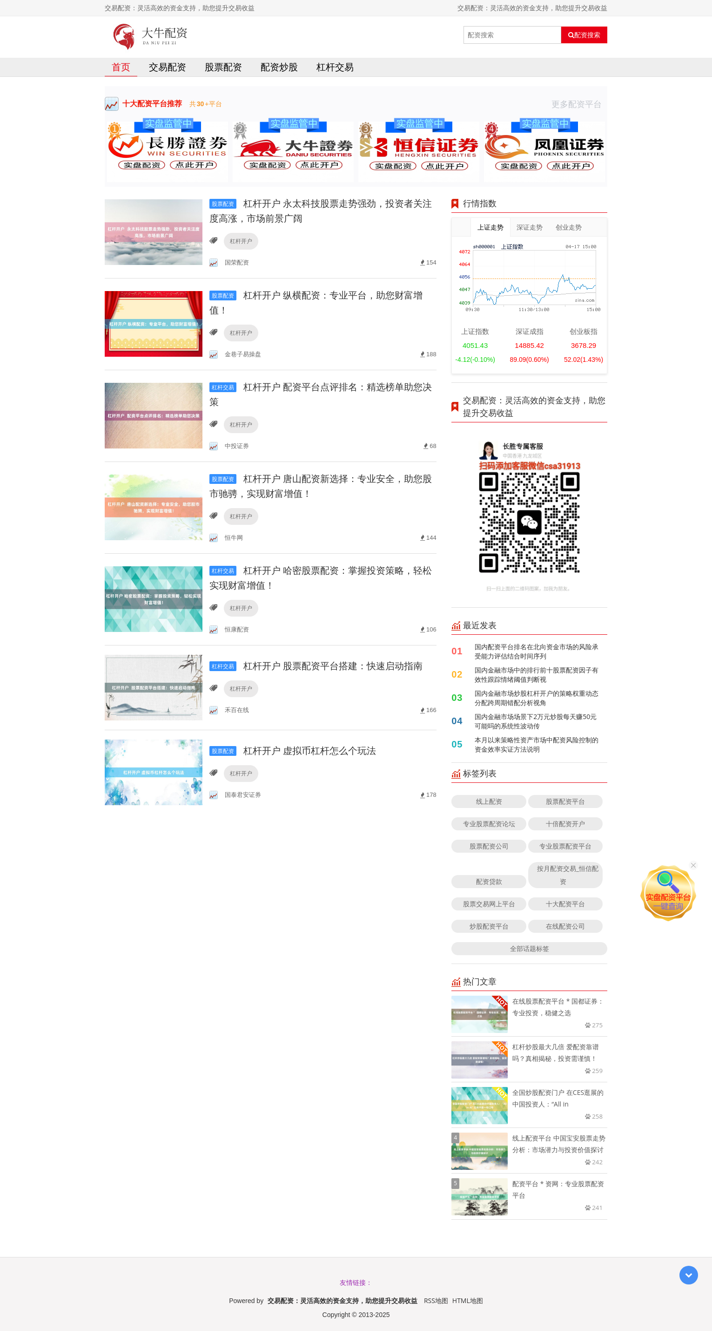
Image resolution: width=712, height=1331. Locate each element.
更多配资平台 (579, 103)
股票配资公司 (489, 846)
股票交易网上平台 (489, 903)
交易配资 (167, 67)
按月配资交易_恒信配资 (567, 875)
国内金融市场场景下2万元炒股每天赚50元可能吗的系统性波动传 (536, 721)
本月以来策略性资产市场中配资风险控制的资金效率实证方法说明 (536, 744)
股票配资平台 (565, 801)
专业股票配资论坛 (489, 823)
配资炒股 (279, 67)
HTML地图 (467, 1300)
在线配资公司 (565, 926)
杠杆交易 (335, 67)
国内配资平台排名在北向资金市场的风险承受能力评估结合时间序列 (536, 651)
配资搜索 (584, 35)
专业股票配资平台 (565, 846)
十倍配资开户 (565, 823)
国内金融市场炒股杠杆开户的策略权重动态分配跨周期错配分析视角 (536, 698)
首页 (121, 67)
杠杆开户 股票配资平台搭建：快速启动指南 (316, 665)
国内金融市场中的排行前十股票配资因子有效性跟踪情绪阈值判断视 (536, 675)
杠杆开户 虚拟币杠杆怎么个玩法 (292, 750)
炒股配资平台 (489, 926)
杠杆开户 (241, 241)
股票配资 (223, 67)
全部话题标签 (529, 948)
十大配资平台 (565, 903)
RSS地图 (436, 1300)
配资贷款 (489, 881)
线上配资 (489, 801)
